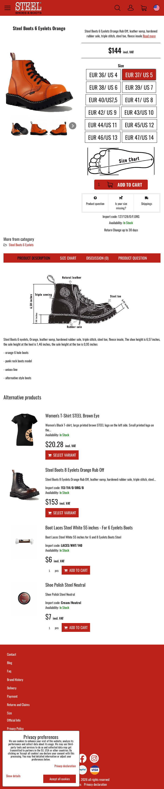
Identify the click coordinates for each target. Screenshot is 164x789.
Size (10, 712)
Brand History (15, 679)
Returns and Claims (18, 704)
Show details (13, 776)
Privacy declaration (95, 784)
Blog (9, 662)
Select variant (62, 455)
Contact (11, 654)
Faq (9, 670)
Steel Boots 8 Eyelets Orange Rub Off (74, 469)
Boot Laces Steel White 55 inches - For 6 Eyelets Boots (89, 527)
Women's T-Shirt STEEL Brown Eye (72, 415)
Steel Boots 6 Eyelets (21, 244)
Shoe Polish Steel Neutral (65, 584)
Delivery (12, 687)
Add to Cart (124, 184)
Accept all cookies (60, 778)
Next (72, 126)
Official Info (13, 720)
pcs (52, 570)
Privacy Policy (15, 728)
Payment (12, 696)
